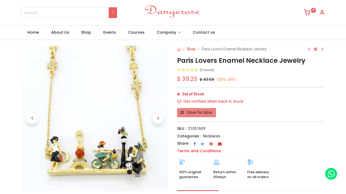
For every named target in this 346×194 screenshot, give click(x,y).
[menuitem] (33, 33)
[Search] (113, 12)
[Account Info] (322, 13)
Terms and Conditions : (200, 151)
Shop (191, 49)
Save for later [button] (196, 112)
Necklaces (211, 136)
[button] (32, 118)
